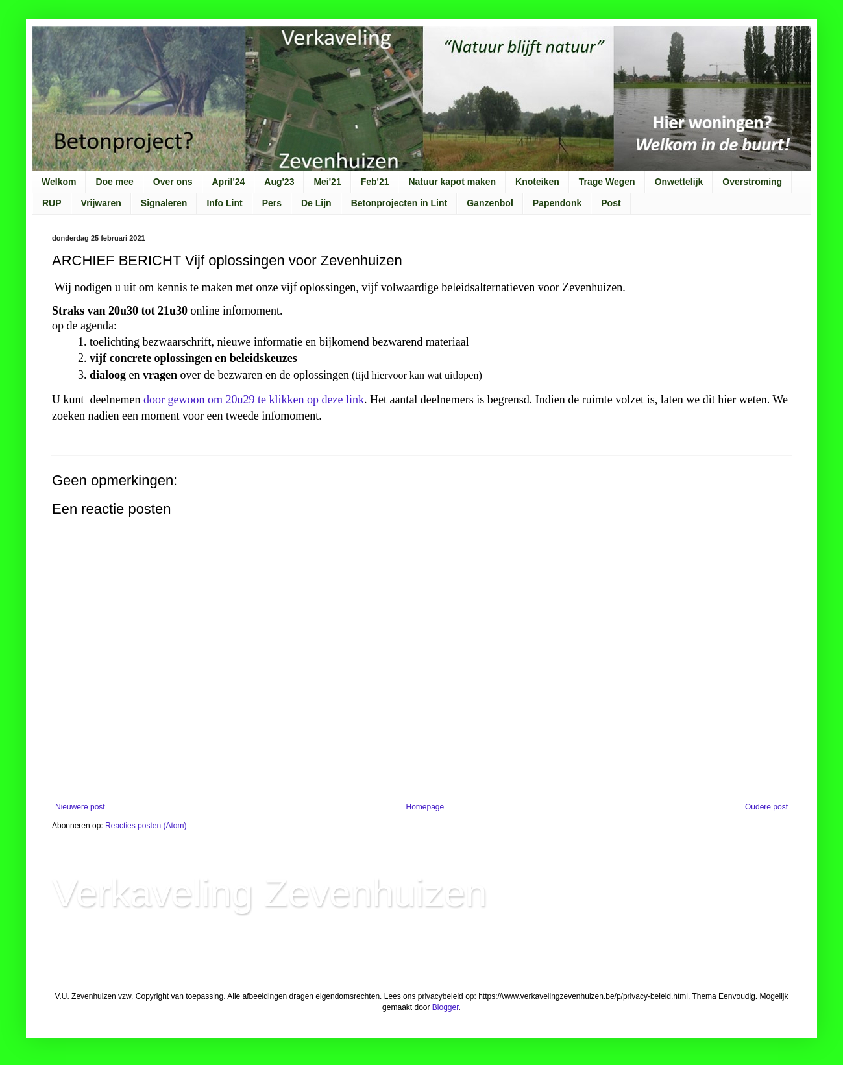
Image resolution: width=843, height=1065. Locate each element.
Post (610, 203)
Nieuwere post (80, 806)
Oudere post (766, 806)
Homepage (425, 806)
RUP (52, 203)
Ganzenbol (490, 203)
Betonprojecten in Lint (399, 203)
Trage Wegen (607, 181)
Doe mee (114, 181)
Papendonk (557, 203)
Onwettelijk (679, 181)
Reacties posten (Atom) (145, 825)
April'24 (228, 181)
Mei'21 (327, 181)
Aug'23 (279, 181)
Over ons (173, 181)
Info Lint (224, 203)
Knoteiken (537, 181)
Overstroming (752, 181)
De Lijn (316, 203)
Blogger (445, 1007)
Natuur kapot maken (452, 181)
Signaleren (164, 203)
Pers (272, 203)
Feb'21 (375, 181)
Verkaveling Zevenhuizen (269, 893)
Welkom (59, 181)
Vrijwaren (101, 203)
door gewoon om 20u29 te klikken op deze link (253, 399)
